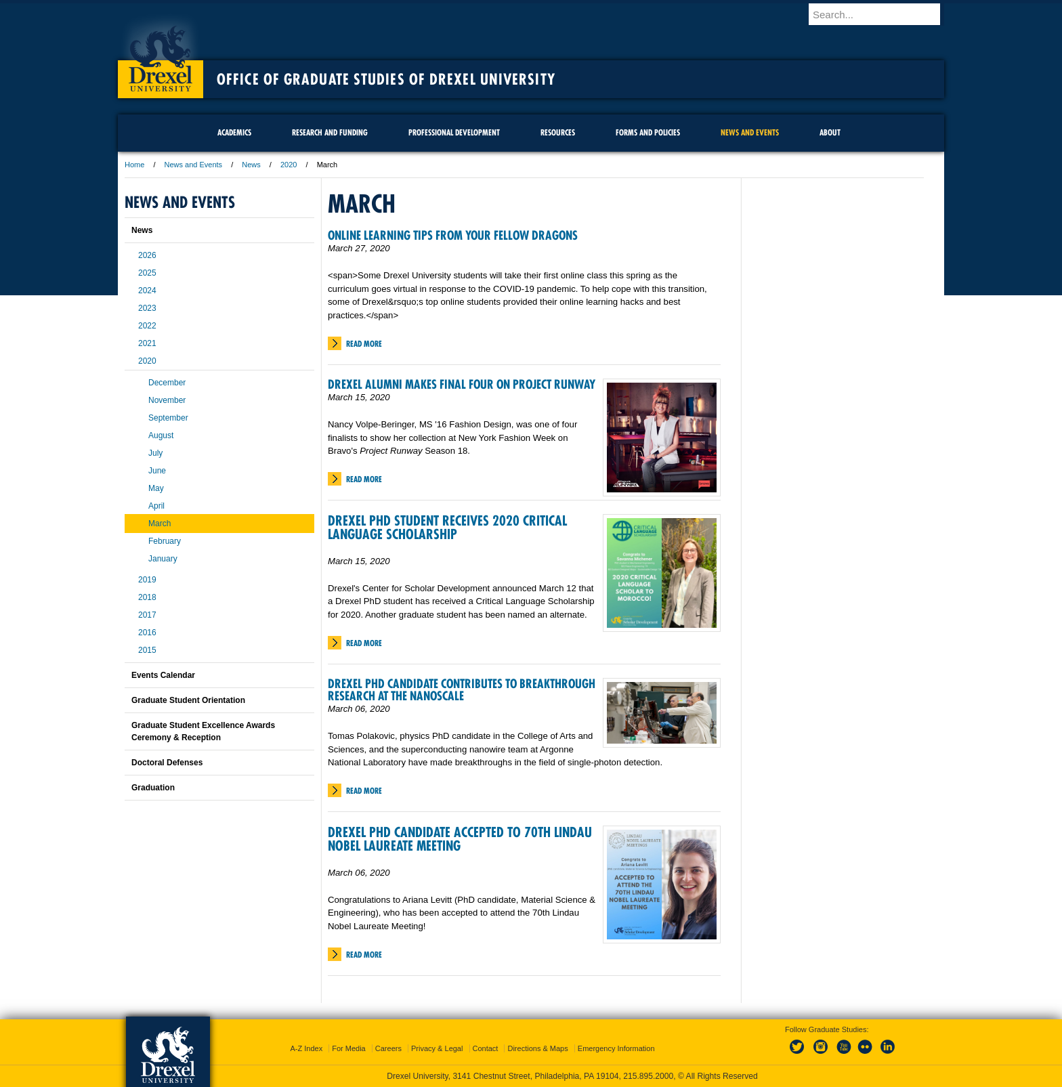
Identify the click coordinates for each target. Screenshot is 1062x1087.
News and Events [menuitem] (750, 132)
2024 (147, 290)
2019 (147, 579)
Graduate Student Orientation (188, 700)
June (157, 470)
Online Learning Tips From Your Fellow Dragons (453, 235)
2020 (288, 165)
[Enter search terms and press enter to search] (882, 14)
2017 (147, 615)
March (159, 523)
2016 (147, 632)
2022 (147, 326)
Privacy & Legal (437, 1048)
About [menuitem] (830, 132)
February (164, 541)
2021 (147, 343)
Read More (364, 344)
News (251, 165)
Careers (388, 1048)
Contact (485, 1048)
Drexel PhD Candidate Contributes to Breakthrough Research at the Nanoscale (461, 690)
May (156, 488)
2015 (147, 650)
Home (134, 165)
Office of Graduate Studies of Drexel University (386, 79)
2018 (147, 597)
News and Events (194, 165)
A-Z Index (306, 1048)
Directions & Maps (537, 1048)
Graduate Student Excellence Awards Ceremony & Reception (203, 731)
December (167, 382)
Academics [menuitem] (234, 132)
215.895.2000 (648, 1076)
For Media (349, 1048)
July (155, 453)
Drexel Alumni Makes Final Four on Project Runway (461, 384)
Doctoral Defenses (167, 762)
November (167, 400)
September (168, 418)
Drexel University (160, 54)
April (156, 506)
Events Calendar (163, 675)
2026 (147, 255)
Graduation (153, 787)
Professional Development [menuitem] (454, 132)
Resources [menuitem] (557, 132)
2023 (147, 308)
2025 (147, 273)
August (160, 435)
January (162, 558)
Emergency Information (616, 1048)
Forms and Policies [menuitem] (648, 132)
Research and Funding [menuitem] (330, 132)
